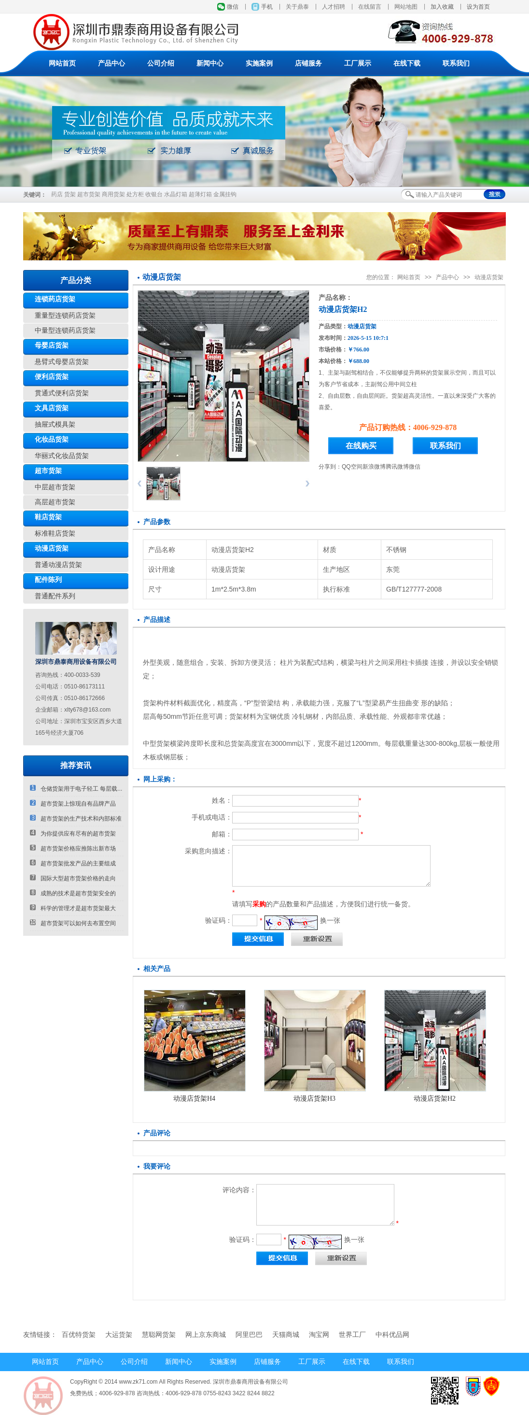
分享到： (330, 466)
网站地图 (406, 6)
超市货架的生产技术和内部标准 (76, 818)
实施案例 (259, 63)
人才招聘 (333, 6)
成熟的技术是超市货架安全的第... (73, 895)
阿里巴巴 (249, 1334)
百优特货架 (79, 1334)
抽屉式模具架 (55, 424)
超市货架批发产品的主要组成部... (73, 865)
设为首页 (478, 6)
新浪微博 (374, 466)
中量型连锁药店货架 (65, 330)
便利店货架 (52, 376)
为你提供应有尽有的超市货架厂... (73, 835)
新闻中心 (209, 63)
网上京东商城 (205, 1334)
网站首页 (62, 63)
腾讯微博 (397, 466)
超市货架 (48, 470)
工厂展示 (357, 63)
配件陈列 (48, 579)
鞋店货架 (48, 517)
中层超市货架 (55, 487)
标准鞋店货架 (55, 533)
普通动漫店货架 (58, 564)
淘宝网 (319, 1334)
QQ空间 (352, 466)
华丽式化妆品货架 (62, 455)
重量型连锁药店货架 (65, 315)
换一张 (330, 920)
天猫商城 (285, 1334)
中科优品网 (392, 1334)
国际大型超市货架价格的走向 (73, 878)
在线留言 (369, 6)
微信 (232, 6)
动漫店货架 (52, 548)
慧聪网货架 (159, 1334)
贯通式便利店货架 (62, 393)
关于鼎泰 (297, 6)
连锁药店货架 (55, 299)
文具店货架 (52, 408)
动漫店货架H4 (194, 1098)
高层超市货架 (55, 502)
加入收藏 (442, 6)
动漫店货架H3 (314, 1098)
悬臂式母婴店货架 (62, 361)
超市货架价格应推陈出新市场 (73, 848)
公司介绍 (160, 63)
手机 (267, 6)
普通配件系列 (55, 596)
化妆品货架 (52, 439)
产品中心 (111, 63)
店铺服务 (308, 63)
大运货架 (118, 1334)
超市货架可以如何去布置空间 (73, 923)
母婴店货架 (52, 345)
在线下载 (406, 63)
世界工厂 (352, 1334)
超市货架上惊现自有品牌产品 (73, 803)
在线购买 (361, 446)
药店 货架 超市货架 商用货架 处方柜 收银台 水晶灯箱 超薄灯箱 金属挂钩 (144, 194)
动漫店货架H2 (435, 1098)
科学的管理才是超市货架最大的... (73, 910)
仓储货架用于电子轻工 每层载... (76, 788)
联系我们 (456, 63)
